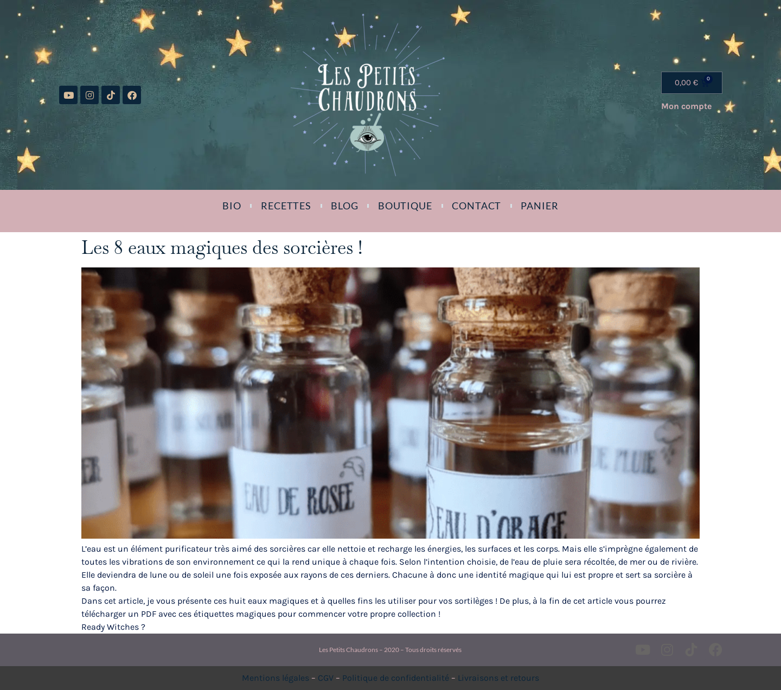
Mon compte (686, 106)
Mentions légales (275, 678)
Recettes (286, 205)
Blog (345, 205)
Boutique (405, 205)
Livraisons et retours (498, 678)
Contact (476, 205)
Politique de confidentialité (395, 678)
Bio (231, 205)
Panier (539, 205)
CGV (326, 678)
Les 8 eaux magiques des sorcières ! (221, 247)
